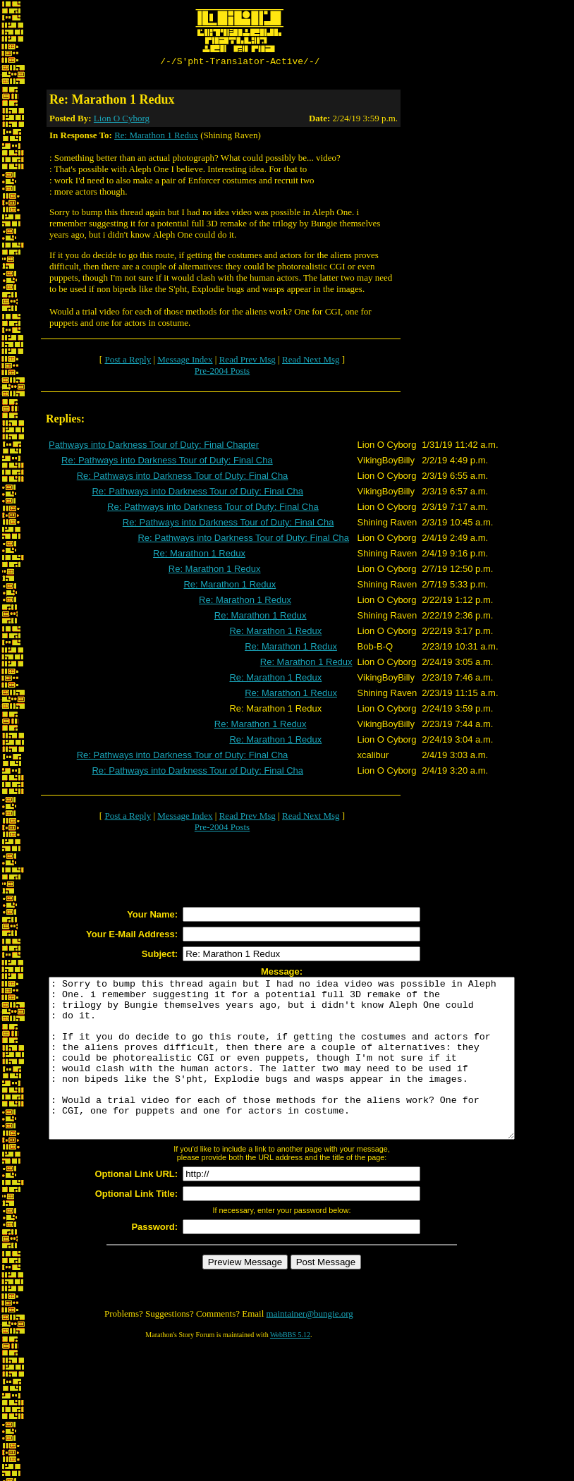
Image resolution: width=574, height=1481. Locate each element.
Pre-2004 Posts (222, 372)
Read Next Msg (311, 361)
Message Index (184, 361)
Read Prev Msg (247, 361)
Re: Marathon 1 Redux (156, 137)
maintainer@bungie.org (310, 1347)
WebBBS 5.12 (290, 1368)
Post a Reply (127, 361)
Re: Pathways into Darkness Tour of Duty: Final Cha (167, 462)
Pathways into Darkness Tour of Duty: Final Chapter (154, 446)
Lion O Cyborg (121, 120)
